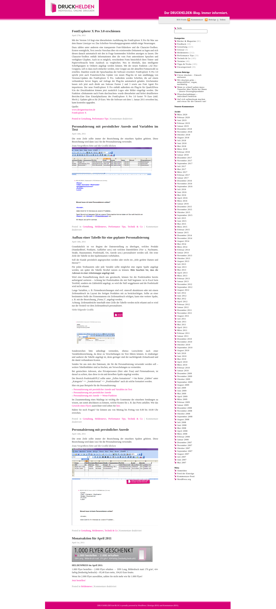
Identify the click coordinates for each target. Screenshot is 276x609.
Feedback (181, 44)
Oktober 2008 (183, 414)
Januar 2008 (183, 440)
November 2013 (184, 255)
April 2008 (182, 431)
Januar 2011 (183, 336)
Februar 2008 (183, 437)
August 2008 (183, 419)
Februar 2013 (183, 278)
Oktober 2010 (183, 345)
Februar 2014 (183, 250)
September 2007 (184, 451)
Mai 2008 (181, 428)
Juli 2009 (181, 388)
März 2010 (182, 365)
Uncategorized (184, 67)
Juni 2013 (181, 267)
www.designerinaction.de (83, 109)
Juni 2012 (181, 296)
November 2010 (184, 342)
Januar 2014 (183, 253)
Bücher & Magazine (186, 41)
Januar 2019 (183, 126)
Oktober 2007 (183, 448)
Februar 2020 (183, 117)
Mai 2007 (181, 463)
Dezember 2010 (184, 339)
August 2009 (183, 385)
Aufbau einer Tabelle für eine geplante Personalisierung (110, 237)
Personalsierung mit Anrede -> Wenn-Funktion (95, 395)
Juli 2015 (181, 218)
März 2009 (182, 399)
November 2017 (184, 161)
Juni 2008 (181, 425)
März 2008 (182, 434)
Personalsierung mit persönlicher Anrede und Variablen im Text (115, 128)
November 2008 (184, 411)
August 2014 (183, 241)
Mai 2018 (181, 146)
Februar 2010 (183, 368)
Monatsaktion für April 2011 (92, 538)
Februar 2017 (183, 175)
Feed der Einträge (185, 473)
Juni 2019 (181, 120)
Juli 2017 (181, 166)
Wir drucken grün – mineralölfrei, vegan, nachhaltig (187, 82)
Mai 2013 (181, 270)
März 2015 (182, 227)
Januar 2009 (183, 405)
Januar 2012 (183, 307)
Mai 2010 (181, 359)
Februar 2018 (183, 152)
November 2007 (184, 445)
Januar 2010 (183, 371)
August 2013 (183, 261)
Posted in (76, 118)
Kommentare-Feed (186, 476)
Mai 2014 (181, 244)
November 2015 (184, 209)
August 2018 (183, 138)
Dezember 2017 (184, 158)
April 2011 (182, 327)
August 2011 (183, 316)
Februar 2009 (183, 402)
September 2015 (184, 215)
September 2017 (184, 163)
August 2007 (183, 454)
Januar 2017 (183, 178)
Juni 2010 (181, 356)
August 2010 (183, 350)
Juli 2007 (181, 457)
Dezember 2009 (184, 373)
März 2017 (182, 172)
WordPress (142, 605)
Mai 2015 (181, 224)
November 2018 (184, 132)
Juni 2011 (181, 322)
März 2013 (182, 276)
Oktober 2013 (183, 258)
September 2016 (184, 186)
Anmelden (182, 471)
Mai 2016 (181, 195)
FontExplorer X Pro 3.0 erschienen (96, 31)
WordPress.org (184, 479)
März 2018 (182, 149)
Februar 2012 (183, 304)
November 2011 (184, 313)
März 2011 (182, 330)
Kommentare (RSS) (170, 605)
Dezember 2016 (184, 181)
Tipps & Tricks (184, 64)
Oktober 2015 (183, 212)
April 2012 (182, 301)
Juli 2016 (181, 189)
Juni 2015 (181, 221)
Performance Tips (100, 118)
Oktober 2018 (183, 135)
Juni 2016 (181, 192)
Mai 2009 (181, 394)
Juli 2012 (181, 293)
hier (118, 405)
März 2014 (182, 247)
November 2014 (184, 238)
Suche (179, 28)
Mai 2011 (181, 324)
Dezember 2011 (184, 310)
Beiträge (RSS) (153, 605)
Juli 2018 (181, 140)
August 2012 (183, 290)
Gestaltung (86, 118)
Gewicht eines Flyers (81, 405)
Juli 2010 (181, 353)
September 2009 (184, 382)
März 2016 (182, 201)
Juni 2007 (181, 460)
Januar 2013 (183, 281)
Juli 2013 (181, 264)
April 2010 (182, 362)
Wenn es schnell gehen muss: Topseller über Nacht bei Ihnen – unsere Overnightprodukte (192, 89)
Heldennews (100, 226)
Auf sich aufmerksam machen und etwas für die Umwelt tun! (191, 100)
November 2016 (184, 184)
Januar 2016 (183, 204)
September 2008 (184, 417)
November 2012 (184, 284)
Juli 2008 (181, 422)
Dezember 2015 (184, 207)
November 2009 (184, 376)
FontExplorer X (79, 112)
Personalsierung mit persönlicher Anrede (92, 392)
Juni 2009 (181, 391)
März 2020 (182, 115)
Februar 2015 (183, 230)
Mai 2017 (181, 169)
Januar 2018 (183, 155)
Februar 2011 (183, 333)
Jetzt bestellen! (79, 580)
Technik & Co (135, 226)
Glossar (181, 50)
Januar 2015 (183, 232)
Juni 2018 (181, 143)
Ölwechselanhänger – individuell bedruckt (187, 95)
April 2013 (182, 273)
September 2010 (184, 347)
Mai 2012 (181, 299)
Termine (181, 61)
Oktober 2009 (183, 379)
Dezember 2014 (184, 235)
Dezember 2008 (184, 408)
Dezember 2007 (184, 442)
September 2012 (184, 287)
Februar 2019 (183, 123)
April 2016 (182, 198)
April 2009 (182, 396)
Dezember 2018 (184, 129)
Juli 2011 (181, 319)
